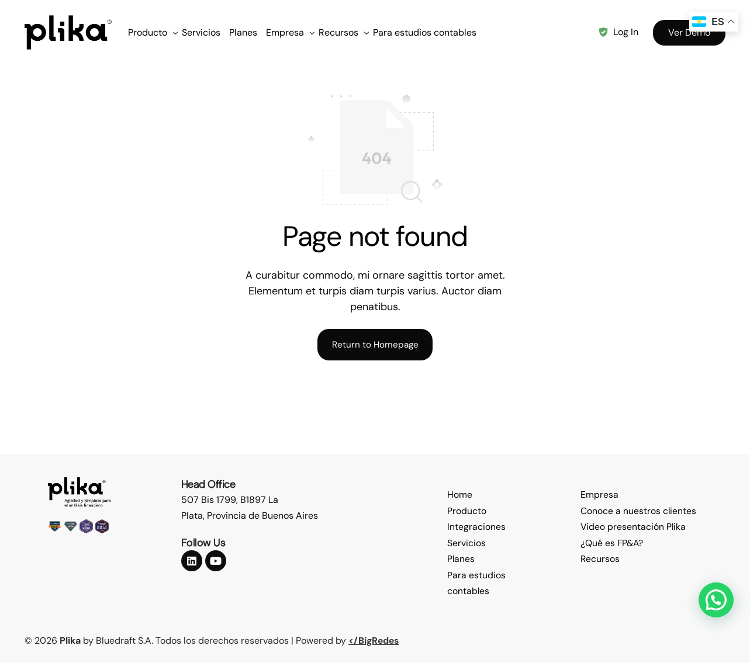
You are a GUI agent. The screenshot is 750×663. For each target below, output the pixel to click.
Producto (466, 512)
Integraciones (476, 528)
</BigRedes (374, 640)
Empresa (599, 496)
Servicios (466, 543)
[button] (716, 599)
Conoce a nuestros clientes (638, 512)
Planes (461, 559)
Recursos (600, 559)
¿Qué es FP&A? (612, 543)
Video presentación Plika (633, 528)
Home (459, 496)
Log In (625, 32)
